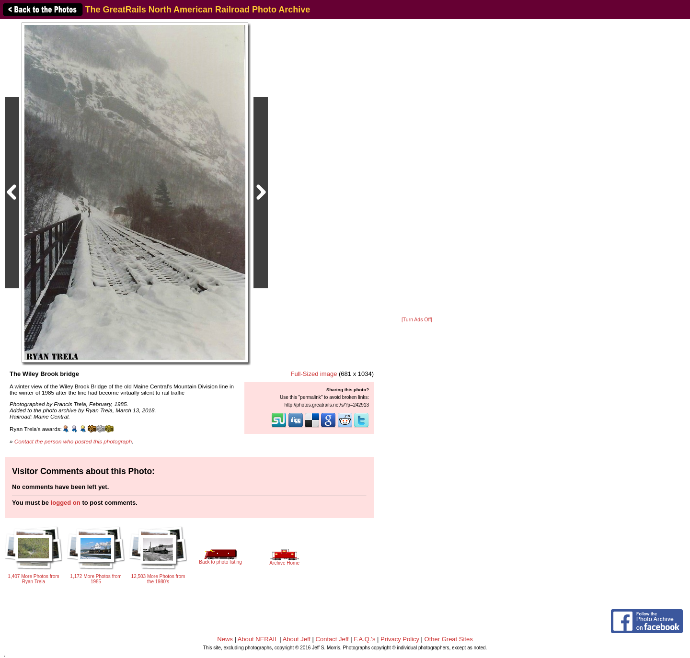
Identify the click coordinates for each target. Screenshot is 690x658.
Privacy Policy (399, 639)
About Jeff (296, 639)
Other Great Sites (449, 639)
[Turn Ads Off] (417, 319)
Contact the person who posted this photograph (73, 441)
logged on (65, 502)
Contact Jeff (332, 639)
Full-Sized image (314, 373)
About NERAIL (258, 639)
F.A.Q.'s (364, 639)
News (225, 639)
